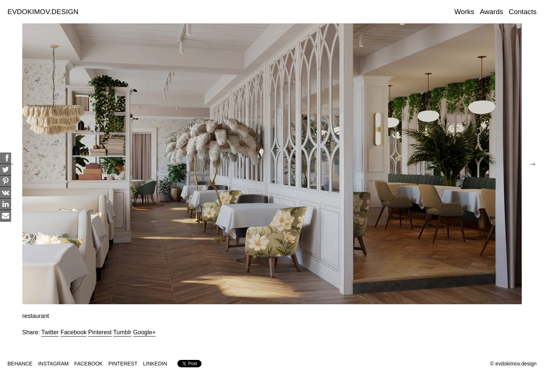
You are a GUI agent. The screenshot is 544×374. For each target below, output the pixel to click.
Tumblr (122, 332)
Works (464, 12)
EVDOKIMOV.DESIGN (42, 12)
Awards (491, 12)
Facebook (73, 332)
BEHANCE (20, 364)
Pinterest (100, 332)
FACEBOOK (88, 364)
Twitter (50, 332)
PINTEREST (123, 364)
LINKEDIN (155, 364)
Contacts (523, 12)
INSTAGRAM (53, 364)
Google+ (144, 332)
